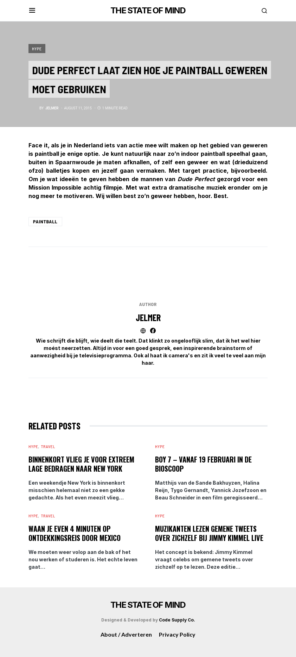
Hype (37, 48)
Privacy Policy (177, 634)
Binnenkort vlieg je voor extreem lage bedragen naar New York (81, 464)
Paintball (45, 221)
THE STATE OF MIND (147, 10)
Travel (48, 446)
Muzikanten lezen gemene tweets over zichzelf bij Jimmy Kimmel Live (209, 533)
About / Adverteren (126, 634)
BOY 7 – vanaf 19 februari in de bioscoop (203, 464)
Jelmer (148, 317)
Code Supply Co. (177, 620)
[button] (32, 10)
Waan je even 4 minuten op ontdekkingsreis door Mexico (74, 533)
